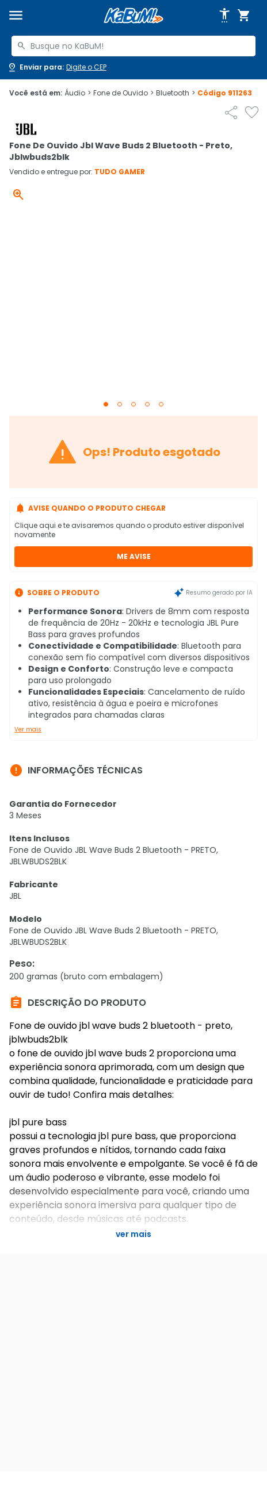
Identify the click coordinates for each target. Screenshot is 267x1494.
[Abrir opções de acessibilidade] (224, 15)
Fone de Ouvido (123, 93)
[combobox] (133, 46)
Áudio (77, 93)
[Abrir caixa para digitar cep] (56, 67)
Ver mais (27, 729)
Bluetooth (175, 93)
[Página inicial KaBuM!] (133, 15)
